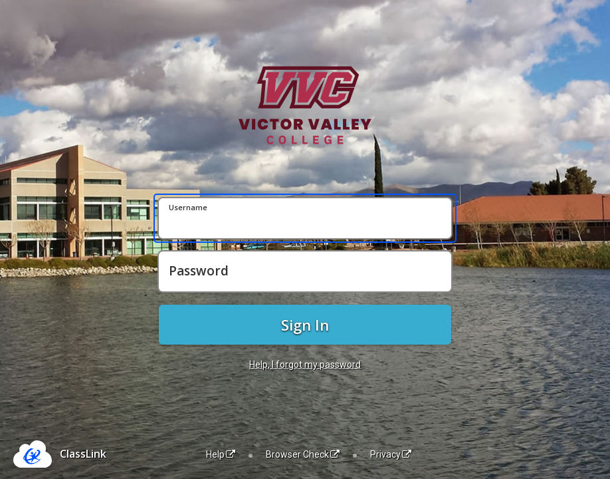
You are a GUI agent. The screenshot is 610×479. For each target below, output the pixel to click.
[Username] (305, 218)
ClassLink (83, 453)
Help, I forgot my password (305, 364)
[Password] (305, 271)
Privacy (390, 454)
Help (220, 454)
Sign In (305, 325)
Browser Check (303, 454)
